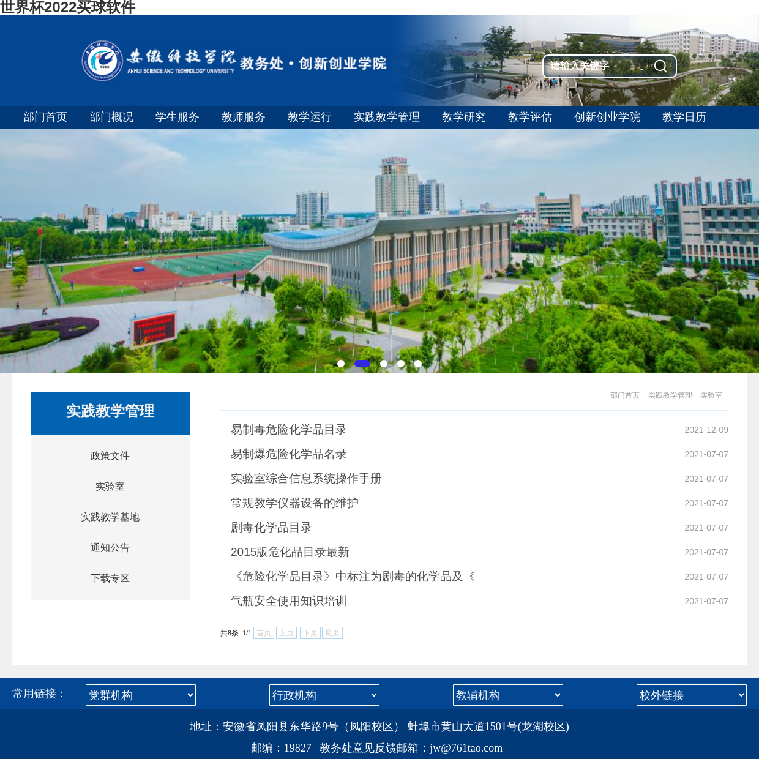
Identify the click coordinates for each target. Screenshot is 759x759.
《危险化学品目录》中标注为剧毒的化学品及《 (353, 576)
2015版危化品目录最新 (290, 551)
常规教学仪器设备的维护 (295, 502)
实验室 (110, 486)
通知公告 (110, 547)
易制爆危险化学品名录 (289, 453)
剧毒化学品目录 (271, 527)
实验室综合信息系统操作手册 (306, 478)
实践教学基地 (110, 517)
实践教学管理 (670, 395)
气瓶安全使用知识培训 (289, 600)
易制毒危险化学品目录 (289, 429)
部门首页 (625, 395)
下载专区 (110, 578)
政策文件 (110, 456)
